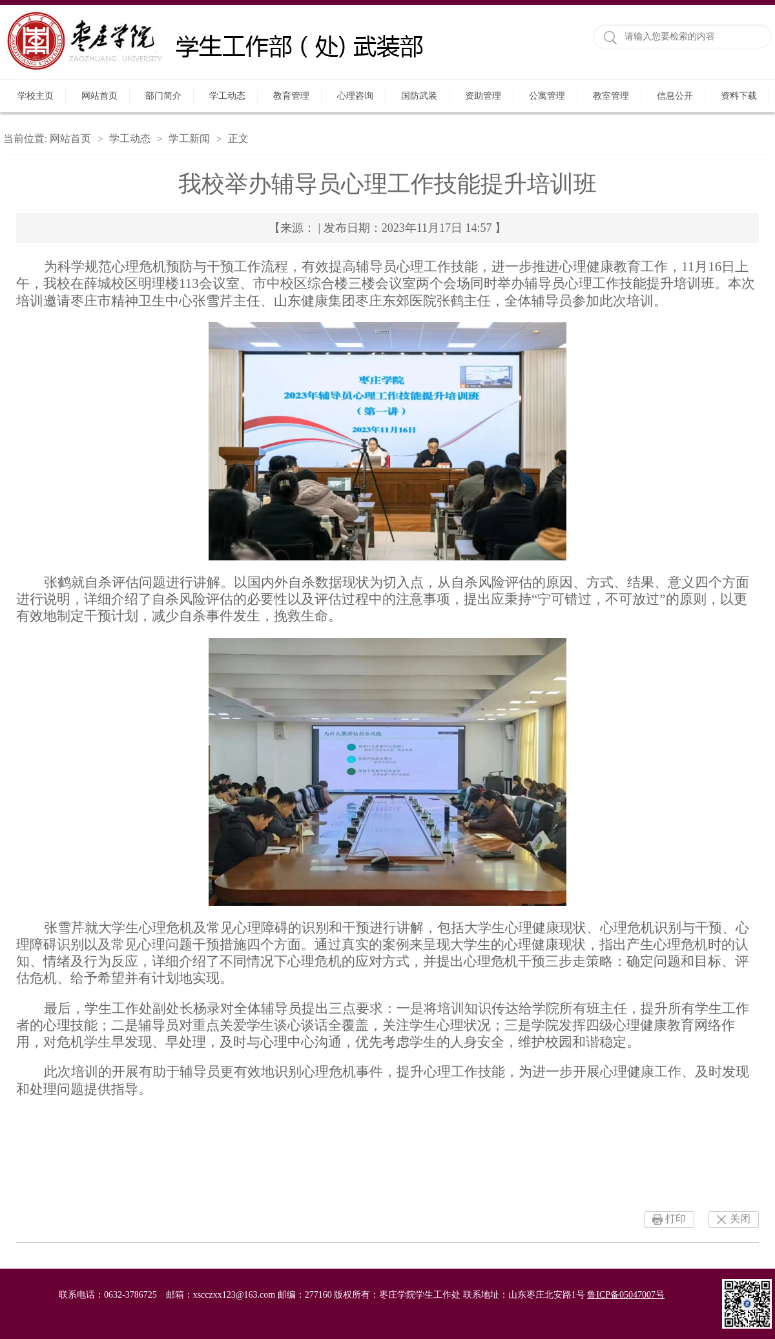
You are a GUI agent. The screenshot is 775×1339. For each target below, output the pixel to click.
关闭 (740, 1218)
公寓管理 (547, 96)
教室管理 (611, 96)
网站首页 (99, 96)
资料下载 (739, 96)
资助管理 (483, 96)
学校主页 (35, 96)
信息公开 (675, 96)
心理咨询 (355, 96)
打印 (675, 1218)
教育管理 (291, 96)
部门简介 (163, 96)
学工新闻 (189, 138)
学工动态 (227, 96)
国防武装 (419, 96)
